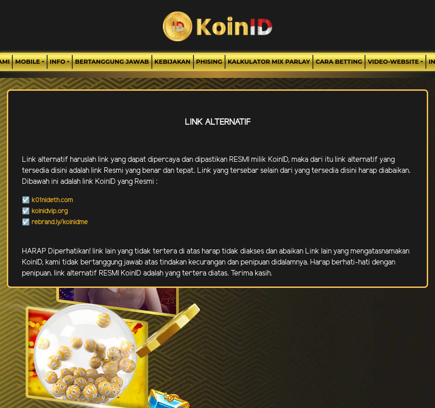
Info (57, 61)
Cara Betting (339, 61)
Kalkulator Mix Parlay (269, 61)
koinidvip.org (50, 211)
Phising (209, 61)
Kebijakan (173, 61)
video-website (393, 61)
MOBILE (27, 61)
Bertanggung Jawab (112, 61)
